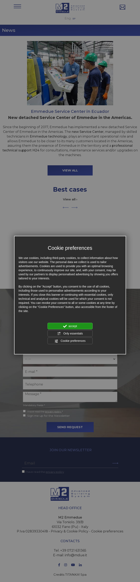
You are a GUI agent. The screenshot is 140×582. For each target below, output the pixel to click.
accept (70, 326)
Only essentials (70, 333)
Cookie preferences (70, 341)
